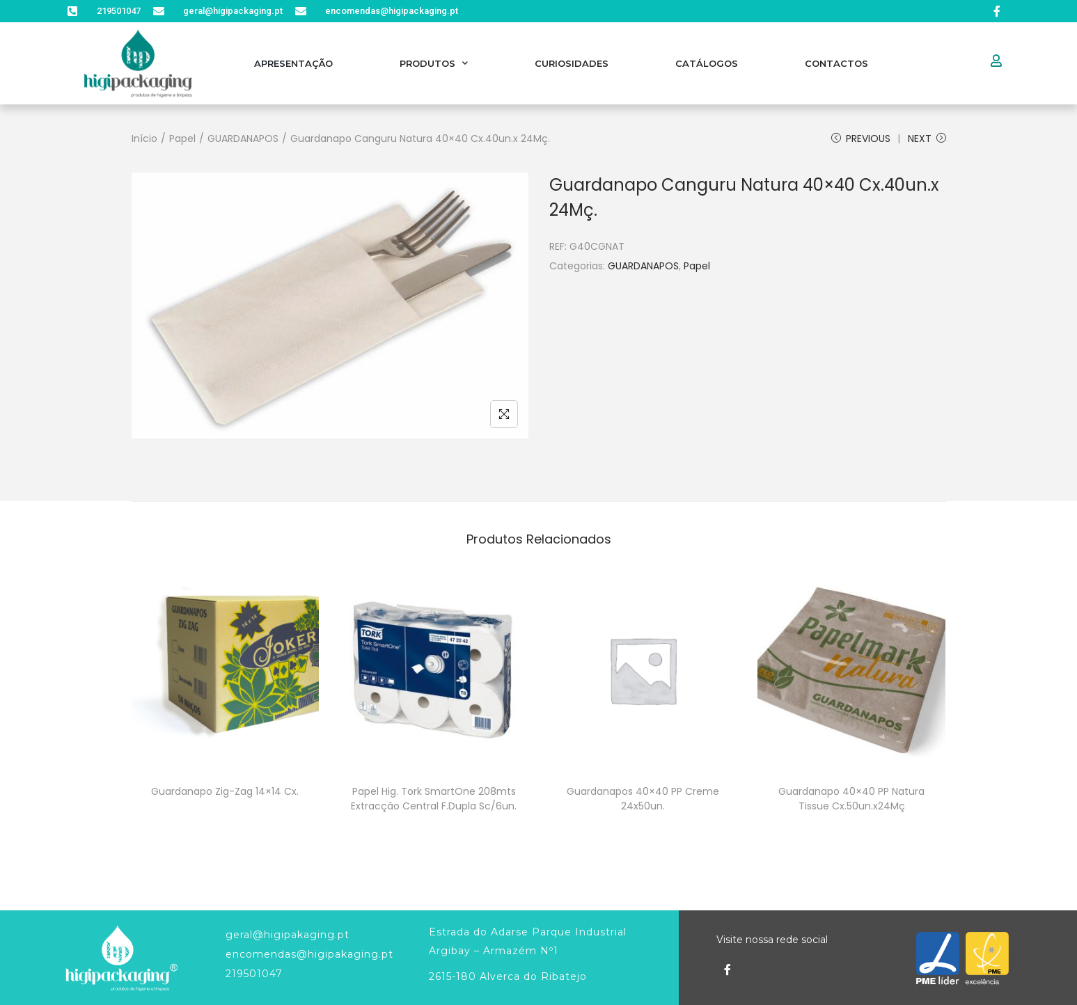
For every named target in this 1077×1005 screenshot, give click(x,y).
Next (927, 138)
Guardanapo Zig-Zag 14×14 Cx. (225, 791)
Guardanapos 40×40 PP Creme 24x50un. (643, 798)
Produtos (434, 63)
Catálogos (706, 63)
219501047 (254, 973)
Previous (860, 138)
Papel (182, 138)
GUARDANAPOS (242, 138)
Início (144, 138)
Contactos (836, 63)
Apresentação (293, 63)
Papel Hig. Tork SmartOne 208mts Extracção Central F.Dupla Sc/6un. (434, 798)
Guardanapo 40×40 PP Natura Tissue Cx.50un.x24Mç (851, 798)
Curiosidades (571, 63)
